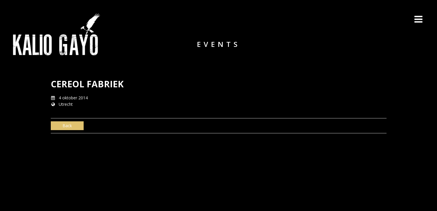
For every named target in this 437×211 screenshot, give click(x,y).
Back (67, 125)
